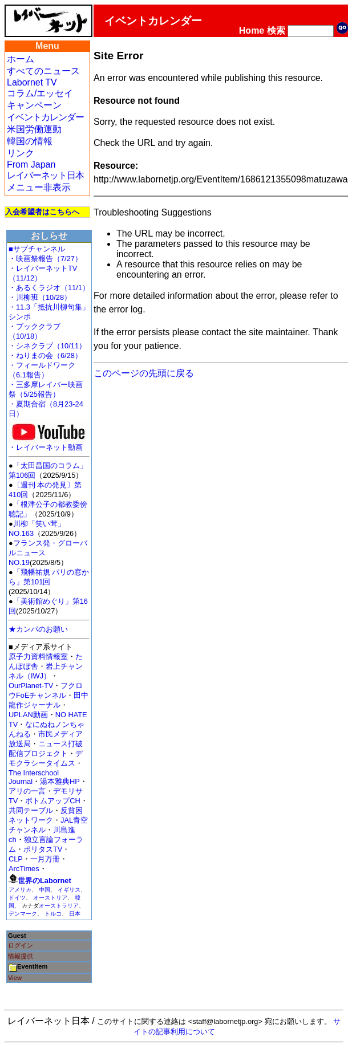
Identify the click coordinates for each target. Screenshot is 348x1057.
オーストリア (50, 898)
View (15, 977)
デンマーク (23, 913)
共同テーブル (31, 810)
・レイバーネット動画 (48, 444)
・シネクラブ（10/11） (47, 346)
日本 (74, 913)
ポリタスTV (42, 849)
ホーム (20, 59)
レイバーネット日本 (45, 175)
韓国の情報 (29, 141)
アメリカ (20, 890)
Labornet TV (32, 82)
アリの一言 (27, 791)
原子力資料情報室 (38, 656)
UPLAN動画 (28, 714)
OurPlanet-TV (31, 685)
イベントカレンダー (45, 117)
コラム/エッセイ (40, 93)
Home (251, 30)
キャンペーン (34, 105)
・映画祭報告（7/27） (45, 258)
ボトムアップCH (52, 800)
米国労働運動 (34, 129)
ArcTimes (24, 868)
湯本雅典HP (60, 781)
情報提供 (20, 956)
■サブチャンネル (37, 249)
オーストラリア (59, 905)
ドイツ (17, 898)
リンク (20, 153)
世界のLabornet (44, 880)
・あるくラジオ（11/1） (49, 287)
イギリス (69, 890)
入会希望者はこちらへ (42, 212)
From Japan (31, 164)
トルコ (53, 913)
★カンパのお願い (38, 629)
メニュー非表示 (39, 187)
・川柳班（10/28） (40, 297)
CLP (16, 859)
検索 (276, 30)
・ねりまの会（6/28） (45, 355)
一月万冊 (45, 859)
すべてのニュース (43, 71)
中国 (44, 890)
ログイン (20, 945)
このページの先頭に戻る (144, 373)
